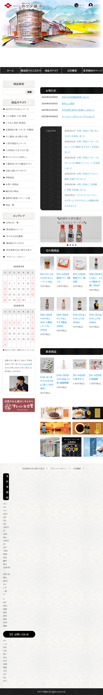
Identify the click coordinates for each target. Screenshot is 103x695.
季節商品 (10, 177)
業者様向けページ (92, 70)
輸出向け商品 (12, 191)
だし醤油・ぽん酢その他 (16, 136)
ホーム (10, 70)
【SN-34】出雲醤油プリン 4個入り (63, 278)
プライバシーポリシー (15, 256)
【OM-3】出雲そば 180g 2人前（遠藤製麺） (63, 379)
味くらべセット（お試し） (16, 157)
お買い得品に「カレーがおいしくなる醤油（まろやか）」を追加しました (82, 147)
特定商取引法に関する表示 (18, 249)
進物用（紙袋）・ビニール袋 (18, 198)
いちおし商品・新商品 (15, 122)
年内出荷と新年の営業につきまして (78, 109)
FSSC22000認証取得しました (75, 97)
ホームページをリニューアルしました (78, 116)
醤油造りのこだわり (31, 70)
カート (81, 5)
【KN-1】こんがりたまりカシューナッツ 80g (46, 278)
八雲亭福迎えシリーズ (16, 143)
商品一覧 (10, 204)
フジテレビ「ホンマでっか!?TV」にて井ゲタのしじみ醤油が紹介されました (82, 200)
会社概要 (72, 70)
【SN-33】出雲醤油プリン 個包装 (79, 278)
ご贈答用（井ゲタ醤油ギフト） (19, 163)
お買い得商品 (12, 184)
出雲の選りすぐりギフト (16, 170)
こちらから (26, 364)
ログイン (96, 5)
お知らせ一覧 (12, 222)
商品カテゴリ (51, 70)
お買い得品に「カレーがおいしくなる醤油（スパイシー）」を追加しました (82, 163)
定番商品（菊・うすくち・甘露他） (20, 129)
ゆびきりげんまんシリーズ (17, 109)
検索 (29, 92)
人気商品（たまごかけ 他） (17, 150)
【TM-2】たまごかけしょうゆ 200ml (96, 318)
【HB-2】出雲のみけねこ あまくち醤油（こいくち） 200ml (46, 322)
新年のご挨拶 (68, 103)
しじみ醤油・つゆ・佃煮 (16, 115)
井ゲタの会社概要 (14, 236)
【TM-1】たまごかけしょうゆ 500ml (79, 318)
